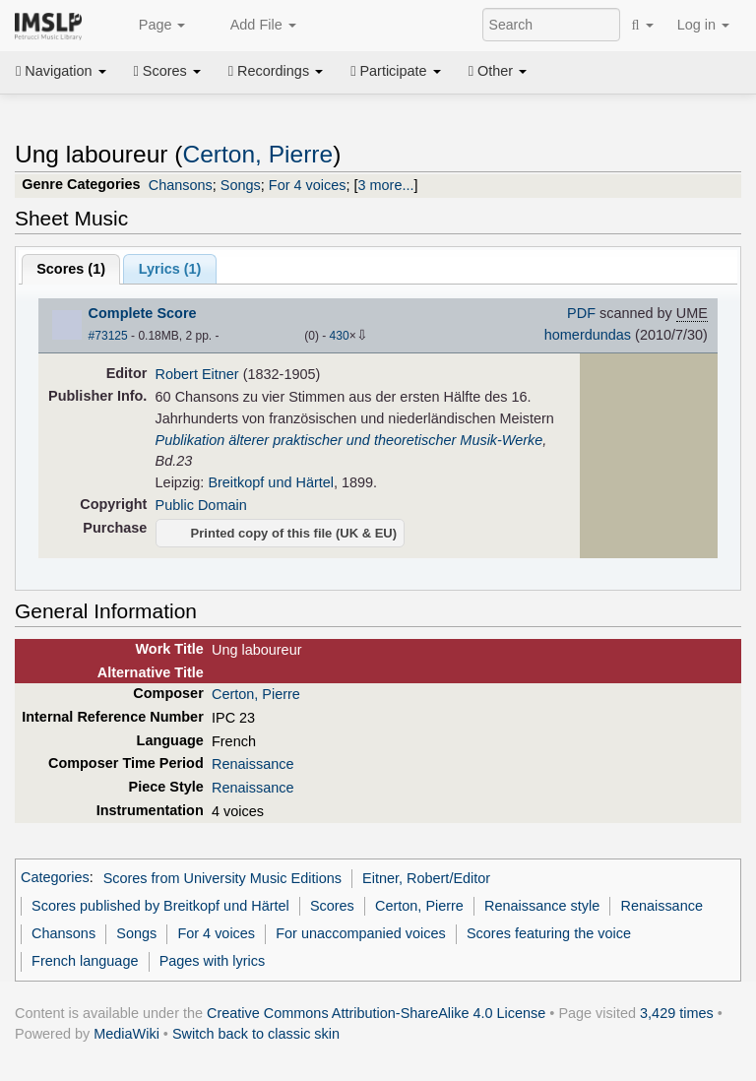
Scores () (70, 269)
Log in (703, 24)
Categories (55, 878)
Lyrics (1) (170, 269)
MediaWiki (126, 1034)
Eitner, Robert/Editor (426, 878)
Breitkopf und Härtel (271, 482)
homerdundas (587, 335)
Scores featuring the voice (549, 933)
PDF (581, 313)
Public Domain (201, 505)
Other (498, 71)
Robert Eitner (197, 374)
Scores (167, 71)
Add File (252, 25)
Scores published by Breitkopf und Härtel (160, 906)
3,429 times (677, 1013)
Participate (395, 71)
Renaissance (252, 764)
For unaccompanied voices (361, 933)
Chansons (181, 185)
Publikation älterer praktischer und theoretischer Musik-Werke (349, 440)
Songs (240, 185)
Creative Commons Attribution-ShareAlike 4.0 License (376, 1013)
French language (85, 961)
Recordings (275, 71)
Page (151, 25)
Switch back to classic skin (256, 1034)
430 (339, 336)
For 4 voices (307, 185)
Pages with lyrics (212, 961)
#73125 (108, 336)
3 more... (386, 185)
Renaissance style (541, 906)
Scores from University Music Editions (222, 878)
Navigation (61, 71)
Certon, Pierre (257, 154)
